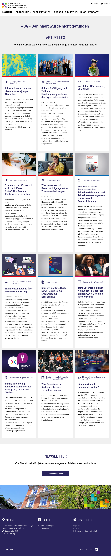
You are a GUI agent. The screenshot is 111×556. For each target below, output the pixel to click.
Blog (83, 12)
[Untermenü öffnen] (13, 12)
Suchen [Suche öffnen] (96, 3)
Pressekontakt (44, 528)
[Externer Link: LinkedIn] (96, 549)
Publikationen (42, 12)
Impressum (78, 525)
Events (58, 12)
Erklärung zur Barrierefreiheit (85, 531)
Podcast (93, 12)
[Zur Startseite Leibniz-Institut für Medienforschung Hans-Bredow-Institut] (14, 7)
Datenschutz (78, 528)
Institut (7, 12)
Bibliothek (71, 12)
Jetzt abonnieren (55, 473)
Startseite (10, 549)
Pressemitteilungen (46, 525)
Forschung (22, 12)
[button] (105, 3)
